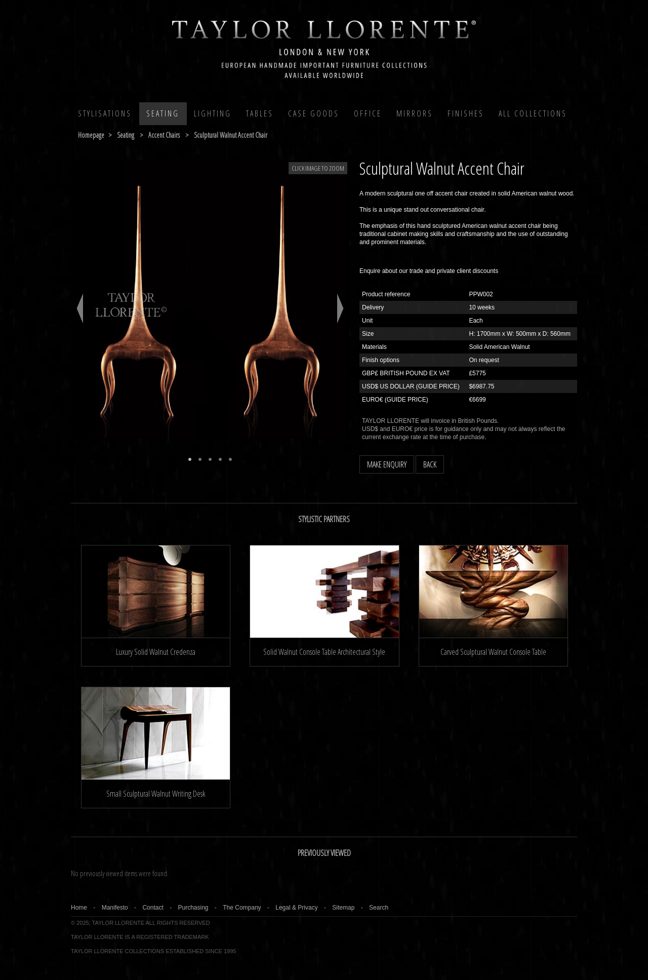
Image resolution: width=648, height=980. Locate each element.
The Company (242, 907)
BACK (429, 464)
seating (125, 135)
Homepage (91, 135)
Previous (79, 308)
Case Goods (313, 113)
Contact (152, 907)
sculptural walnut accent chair (230, 135)
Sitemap (343, 907)
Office (368, 113)
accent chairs (164, 135)
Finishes (466, 113)
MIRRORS (414, 113)
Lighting (212, 113)
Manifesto (115, 907)
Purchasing (193, 907)
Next (340, 308)
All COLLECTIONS (533, 113)
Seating (162, 113)
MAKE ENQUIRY (387, 464)
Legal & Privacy (296, 907)
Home (79, 907)
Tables (259, 113)
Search (378, 907)
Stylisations (105, 113)
